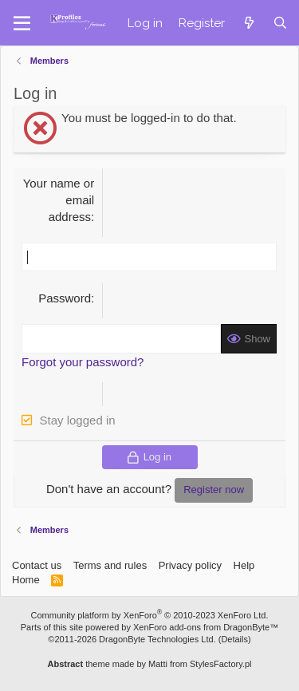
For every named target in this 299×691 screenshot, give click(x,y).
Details (234, 639)
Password (64, 298)
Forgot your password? (83, 362)
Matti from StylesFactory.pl (199, 664)
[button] (22, 23)
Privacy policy (190, 565)
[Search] (280, 23)
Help (244, 565)
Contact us (36, 565)
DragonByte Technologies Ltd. (157, 639)
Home (26, 580)
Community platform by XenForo (150, 615)
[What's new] (248, 23)
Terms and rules (110, 565)
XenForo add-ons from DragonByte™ (205, 627)
